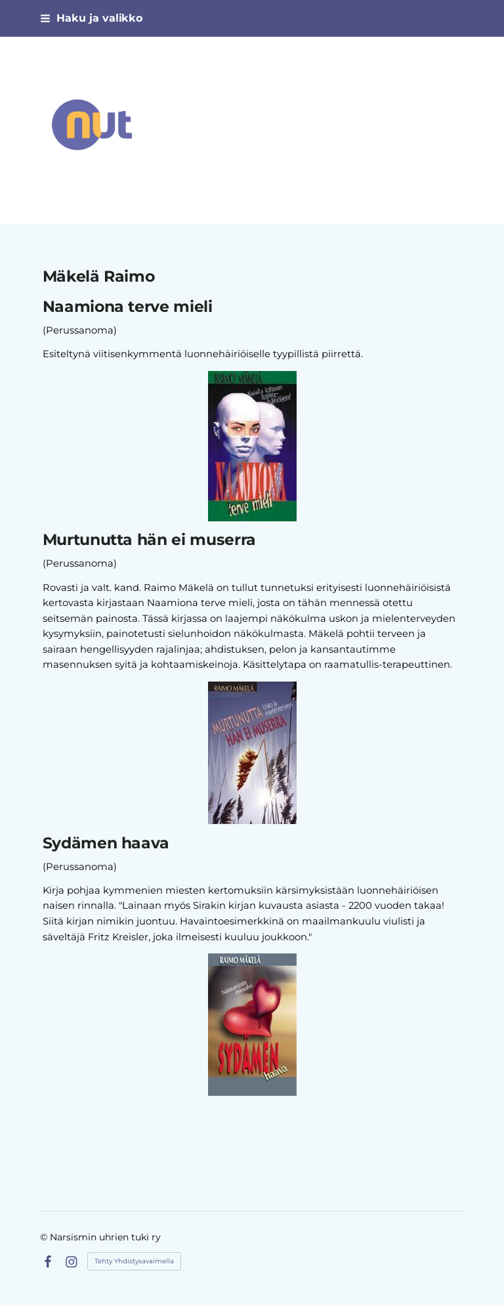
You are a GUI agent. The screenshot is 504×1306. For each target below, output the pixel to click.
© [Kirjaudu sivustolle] (45, 1237)
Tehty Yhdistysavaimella (134, 1261)
